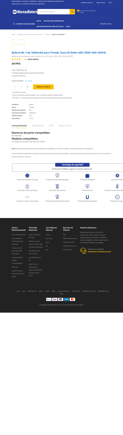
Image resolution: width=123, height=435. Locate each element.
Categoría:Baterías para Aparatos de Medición (28, 73)
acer (23, 291)
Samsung (49, 238)
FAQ (110, 3)
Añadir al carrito (43, 87)
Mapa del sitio (67, 250)
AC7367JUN (76, 291)
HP (47, 246)
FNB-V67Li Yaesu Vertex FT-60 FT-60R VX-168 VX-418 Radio (35, 244)
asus (18, 291)
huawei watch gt (63, 291)
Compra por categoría (24, 24)
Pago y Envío (100, 3)
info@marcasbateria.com (99, 251)
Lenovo (48, 235)
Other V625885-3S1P (19, 235)
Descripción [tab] (38, 125)
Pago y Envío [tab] (65, 125)
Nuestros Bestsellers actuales (50, 26)
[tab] (18, 42)
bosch (41, 291)
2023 (53, 291)
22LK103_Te (32, 291)
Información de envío (70, 246)
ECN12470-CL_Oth (89, 291)
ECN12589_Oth (103, 291)
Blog (68, 26)
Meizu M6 (15, 267)
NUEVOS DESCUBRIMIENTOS (54, 21)
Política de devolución (70, 238)
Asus (47, 242)
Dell (47, 250)
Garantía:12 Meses (18, 76)
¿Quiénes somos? (87, 3)
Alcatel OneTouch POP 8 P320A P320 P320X (18, 273)
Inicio (39, 21)
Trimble (46, 34)
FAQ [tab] (51, 125)
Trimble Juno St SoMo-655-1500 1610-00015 (17, 251)
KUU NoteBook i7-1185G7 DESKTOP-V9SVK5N (18, 241)
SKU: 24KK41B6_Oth (19, 70)
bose (61, 294)
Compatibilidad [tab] (19, 125)
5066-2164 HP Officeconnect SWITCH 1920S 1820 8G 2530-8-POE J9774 (35, 270)
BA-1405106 (17, 136)
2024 (47, 291)
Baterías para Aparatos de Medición (30, 34)
